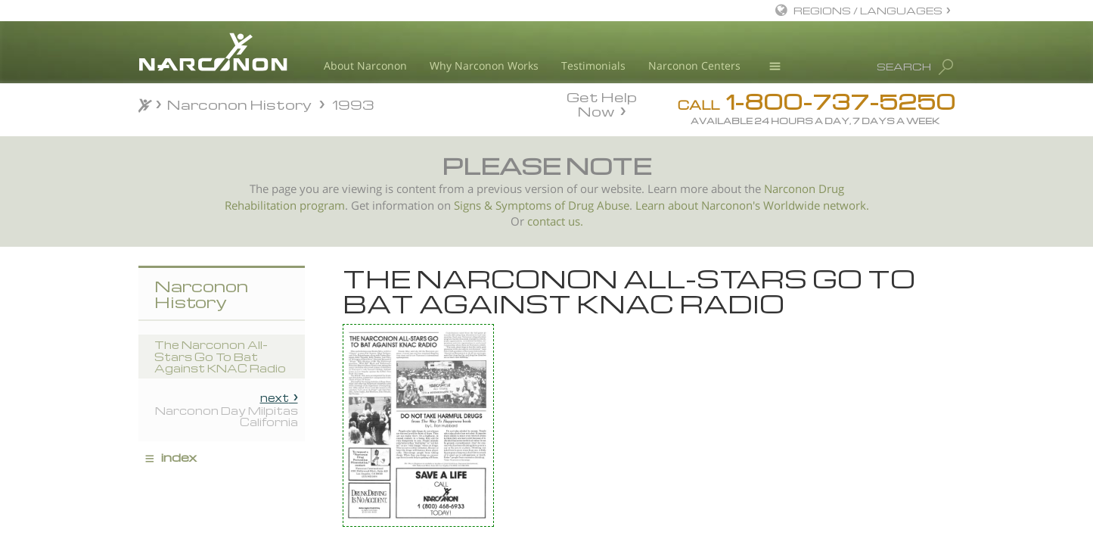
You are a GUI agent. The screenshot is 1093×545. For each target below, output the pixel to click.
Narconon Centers (694, 65)
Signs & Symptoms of (511, 205)
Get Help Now (602, 103)
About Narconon (365, 65)
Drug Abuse (598, 205)
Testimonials (593, 65)
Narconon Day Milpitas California (226, 409)
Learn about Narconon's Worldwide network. (752, 205)
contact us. (555, 221)
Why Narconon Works (484, 65)
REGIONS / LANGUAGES (867, 10)
